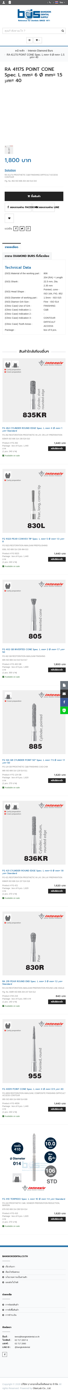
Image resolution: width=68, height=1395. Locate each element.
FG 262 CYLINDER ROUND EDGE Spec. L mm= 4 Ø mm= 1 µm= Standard (32, 429)
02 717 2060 (20, 1343)
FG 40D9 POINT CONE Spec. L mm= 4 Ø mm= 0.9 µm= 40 (32, 1089)
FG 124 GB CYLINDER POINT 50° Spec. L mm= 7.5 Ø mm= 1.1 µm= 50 (33, 761)
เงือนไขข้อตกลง (12, 1272)
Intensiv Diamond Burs (40, 50)
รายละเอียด (11, 247)
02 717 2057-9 (21, 1340)
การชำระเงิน (10, 1315)
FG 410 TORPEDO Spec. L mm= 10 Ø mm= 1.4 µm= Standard (33, 1199)
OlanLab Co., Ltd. (42, 1388)
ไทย (60, 2)
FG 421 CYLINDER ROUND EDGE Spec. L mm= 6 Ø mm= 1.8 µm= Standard (32, 872)
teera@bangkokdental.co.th (27, 1336)
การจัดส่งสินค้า (12, 1305)
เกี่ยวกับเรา (10, 1267)
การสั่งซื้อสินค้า (12, 1310)
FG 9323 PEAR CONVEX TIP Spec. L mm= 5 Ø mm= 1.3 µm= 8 (33, 540)
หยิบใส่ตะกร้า (57, 448)
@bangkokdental (22, 1347)
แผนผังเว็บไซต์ (11, 1282)
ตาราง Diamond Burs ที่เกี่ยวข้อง (27, 256)
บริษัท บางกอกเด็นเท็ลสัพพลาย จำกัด (39, 1384)
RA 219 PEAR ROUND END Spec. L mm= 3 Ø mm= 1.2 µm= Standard (32, 983)
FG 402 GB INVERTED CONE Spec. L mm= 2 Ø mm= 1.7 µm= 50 (33, 651)
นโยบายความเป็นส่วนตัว (16, 1277)
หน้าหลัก (20, 50)
